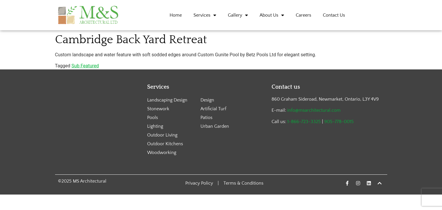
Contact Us (334, 15)
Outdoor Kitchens (165, 143)
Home (176, 15)
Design (207, 100)
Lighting (155, 126)
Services (204, 15)
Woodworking (161, 152)
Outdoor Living (162, 135)
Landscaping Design (167, 100)
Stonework (158, 108)
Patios (206, 117)
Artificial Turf (213, 108)
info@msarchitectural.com (314, 110)
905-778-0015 (339, 121)
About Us (272, 15)
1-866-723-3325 (304, 121)
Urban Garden (214, 126)
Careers (303, 15)
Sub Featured (85, 66)
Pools (152, 117)
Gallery (238, 15)
